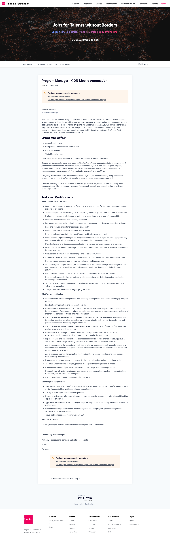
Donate (154, 3)
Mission (75, 3)
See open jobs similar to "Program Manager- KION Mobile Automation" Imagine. (77, 100)
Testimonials (111, 3)
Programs (87, 3)
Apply (163, 3)
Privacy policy (78, 504)
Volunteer (143, 3)
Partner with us (128, 3)
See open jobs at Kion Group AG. (60, 96)
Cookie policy (89, 504)
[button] (3, 3)
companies (43, 64)
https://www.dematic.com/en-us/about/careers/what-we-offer (82, 158)
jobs (27, 64)
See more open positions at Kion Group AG (65, 479)
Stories (99, 3)
